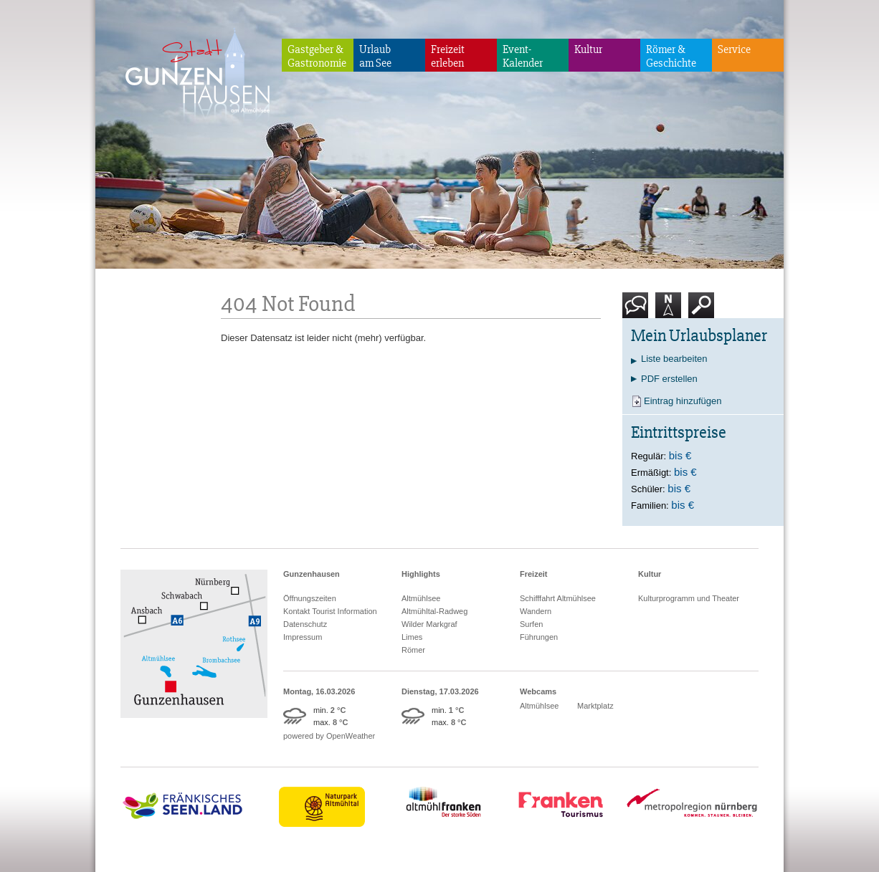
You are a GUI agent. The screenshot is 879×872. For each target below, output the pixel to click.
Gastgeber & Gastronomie (317, 56)
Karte (668, 310)
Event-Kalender (523, 56)
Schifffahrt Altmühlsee (558, 598)
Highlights (421, 574)
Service (734, 49)
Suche (701, 310)
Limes (412, 637)
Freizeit (534, 574)
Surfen (531, 624)
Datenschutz (305, 624)
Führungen (539, 637)
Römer (413, 650)
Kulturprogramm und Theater (688, 598)
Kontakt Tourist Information (330, 611)
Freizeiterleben (448, 56)
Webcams (538, 691)
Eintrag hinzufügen (682, 401)
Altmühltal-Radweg (434, 611)
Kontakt (638, 310)
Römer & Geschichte (671, 56)
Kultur (588, 49)
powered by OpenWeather (329, 736)
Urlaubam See (375, 56)
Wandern (535, 611)
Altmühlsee (421, 598)
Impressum (302, 637)
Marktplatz (595, 705)
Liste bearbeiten (674, 358)
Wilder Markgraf (429, 624)
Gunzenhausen (311, 574)
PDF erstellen (669, 378)
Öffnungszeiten (309, 598)
